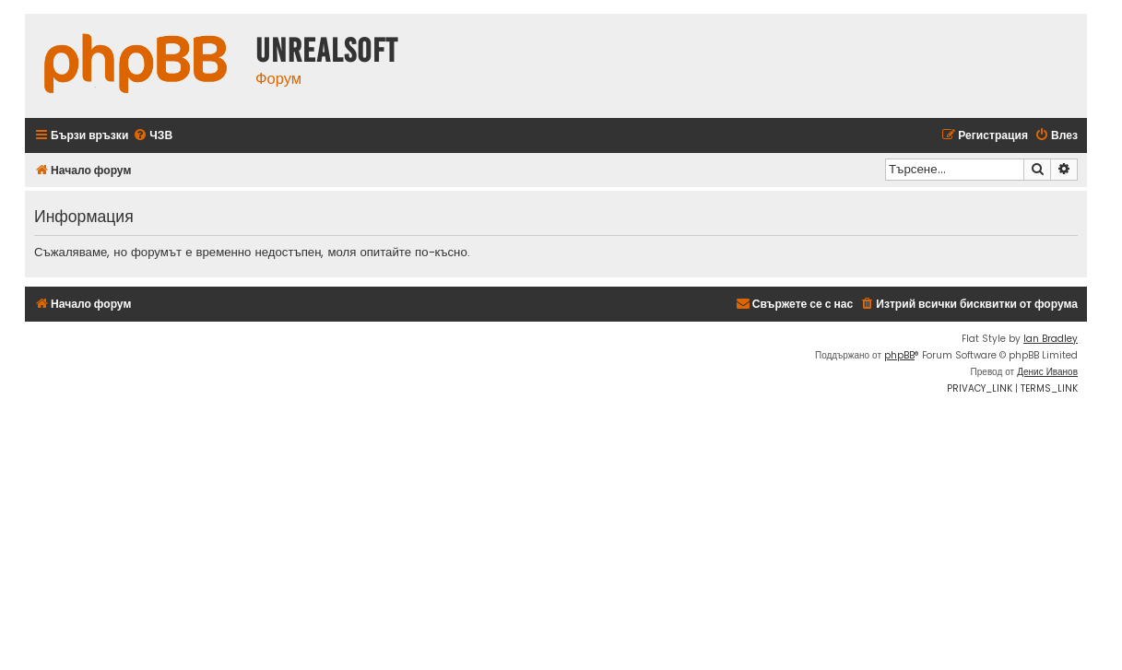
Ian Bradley (1050, 339)
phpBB (899, 355)
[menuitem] (152, 135)
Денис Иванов (1047, 372)
